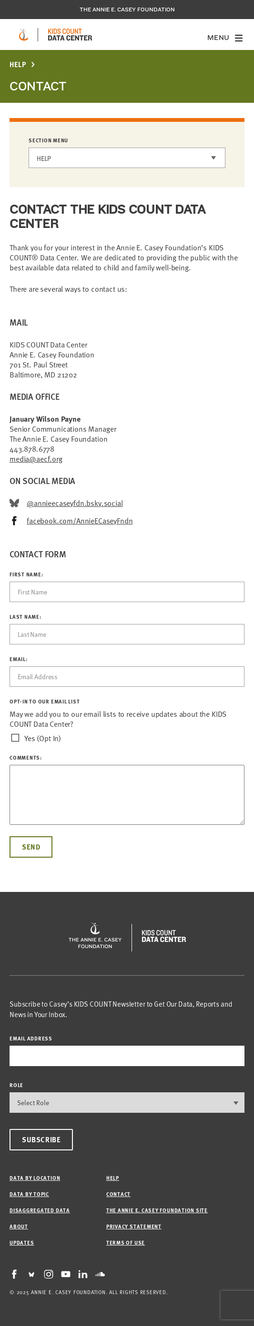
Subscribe (41, 1139)
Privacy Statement (134, 1226)
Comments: (26, 757)
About (19, 1226)
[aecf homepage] (24, 34)
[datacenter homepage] (70, 34)
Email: (19, 659)
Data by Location (35, 1177)
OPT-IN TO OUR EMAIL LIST (45, 701)
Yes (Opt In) (42, 738)
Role (16, 1085)
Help (18, 64)
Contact (118, 1193)
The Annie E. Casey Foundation (127, 9)
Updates (22, 1242)
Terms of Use (125, 1242)
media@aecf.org (36, 458)
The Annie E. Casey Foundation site (157, 1210)
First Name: (26, 574)
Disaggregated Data (40, 1210)
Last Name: (25, 617)
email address (31, 1038)
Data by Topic (29, 1193)
